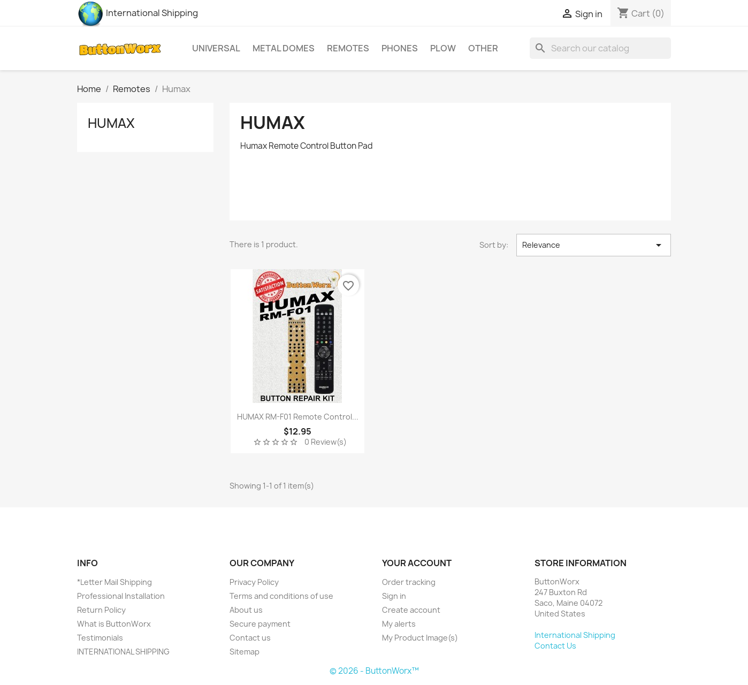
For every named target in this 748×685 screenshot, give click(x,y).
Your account (417, 563)
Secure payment (260, 624)
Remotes (348, 48)
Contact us (250, 638)
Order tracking (409, 582)
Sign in (394, 596)
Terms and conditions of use (281, 596)
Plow (443, 48)
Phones (399, 48)
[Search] (600, 48)
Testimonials (100, 638)
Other (483, 48)
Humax (111, 123)
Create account (411, 610)
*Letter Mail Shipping (114, 582)
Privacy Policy (254, 582)
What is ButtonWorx (114, 624)
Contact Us (555, 646)
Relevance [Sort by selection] (593, 245)
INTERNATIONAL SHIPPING (123, 651)
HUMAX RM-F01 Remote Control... (297, 417)
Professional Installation (121, 596)
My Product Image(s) (420, 638)
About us (246, 610)
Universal (216, 48)
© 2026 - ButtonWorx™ (374, 670)
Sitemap (244, 651)
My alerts (399, 624)
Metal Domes (284, 48)
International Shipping (137, 13)
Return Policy (101, 610)
